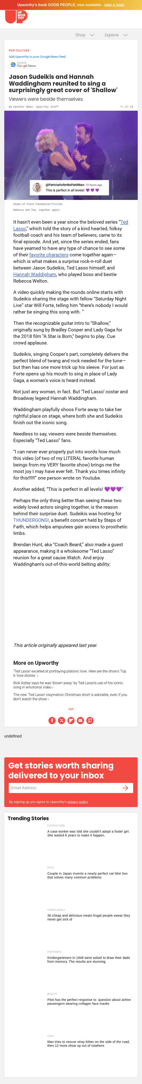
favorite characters (49, 255)
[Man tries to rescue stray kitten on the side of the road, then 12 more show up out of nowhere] (26, 1055)
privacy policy (78, 802)
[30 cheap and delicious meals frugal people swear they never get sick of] (26, 928)
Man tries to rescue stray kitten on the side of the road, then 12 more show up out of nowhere (88, 1043)
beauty (52, 994)
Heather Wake (23, 106)
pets (50, 867)
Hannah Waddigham (34, 274)
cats (50, 1036)
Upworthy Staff (47, 106)
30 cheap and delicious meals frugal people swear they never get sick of (88, 917)
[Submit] (125, 788)
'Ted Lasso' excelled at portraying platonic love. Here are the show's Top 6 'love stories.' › (69, 673)
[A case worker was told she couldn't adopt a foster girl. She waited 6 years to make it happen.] (26, 844)
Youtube (57, 204)
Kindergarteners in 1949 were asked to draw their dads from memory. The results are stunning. (88, 959)
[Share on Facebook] (52, 720)
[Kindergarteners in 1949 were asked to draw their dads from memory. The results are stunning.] (26, 970)
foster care (56, 825)
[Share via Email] (80, 720)
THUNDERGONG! (31, 520)
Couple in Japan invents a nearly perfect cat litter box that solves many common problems (87, 875)
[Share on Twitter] (61, 720)
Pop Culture (19, 50)
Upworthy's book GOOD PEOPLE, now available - (71, 5)
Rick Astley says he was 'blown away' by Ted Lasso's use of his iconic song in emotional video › (68, 685)
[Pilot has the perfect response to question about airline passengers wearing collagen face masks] (26, 1012)
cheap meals (56, 909)
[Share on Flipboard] (71, 720)
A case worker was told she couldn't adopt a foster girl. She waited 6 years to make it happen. (88, 833)
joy (71, 709)
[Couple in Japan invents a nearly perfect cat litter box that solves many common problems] (26, 886)
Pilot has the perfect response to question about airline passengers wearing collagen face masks (89, 1001)
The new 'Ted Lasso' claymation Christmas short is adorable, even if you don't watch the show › (70, 697)
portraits (54, 952)
